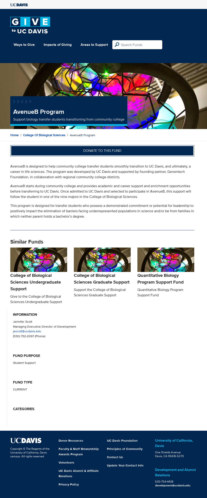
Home (14, 135)
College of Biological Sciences (44, 135)
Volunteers (66, 462)
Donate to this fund (102, 150)
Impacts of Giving (58, 44)
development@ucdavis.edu (172, 485)
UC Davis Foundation (122, 440)
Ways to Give (24, 44)
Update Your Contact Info (125, 465)
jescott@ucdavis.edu (27, 331)
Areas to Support (94, 44)
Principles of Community (125, 449)
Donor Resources (71, 440)
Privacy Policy (69, 484)
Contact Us (115, 457)
